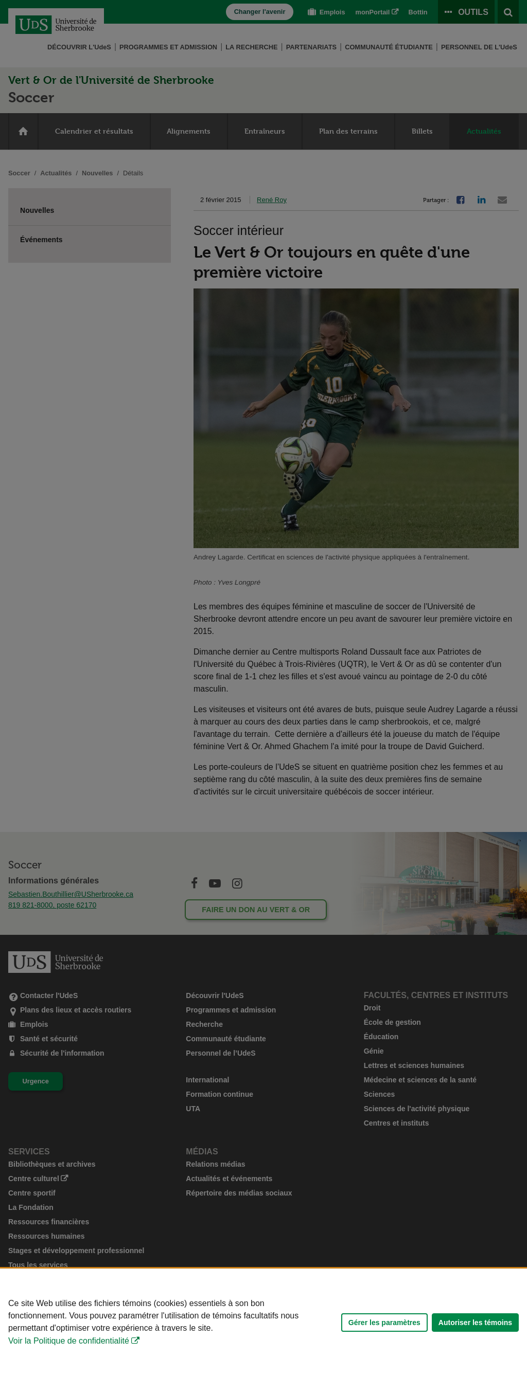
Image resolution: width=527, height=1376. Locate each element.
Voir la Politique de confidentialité (68, 1340)
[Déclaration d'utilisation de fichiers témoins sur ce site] (263, 1322)
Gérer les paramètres (384, 1322)
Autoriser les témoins (475, 1322)
